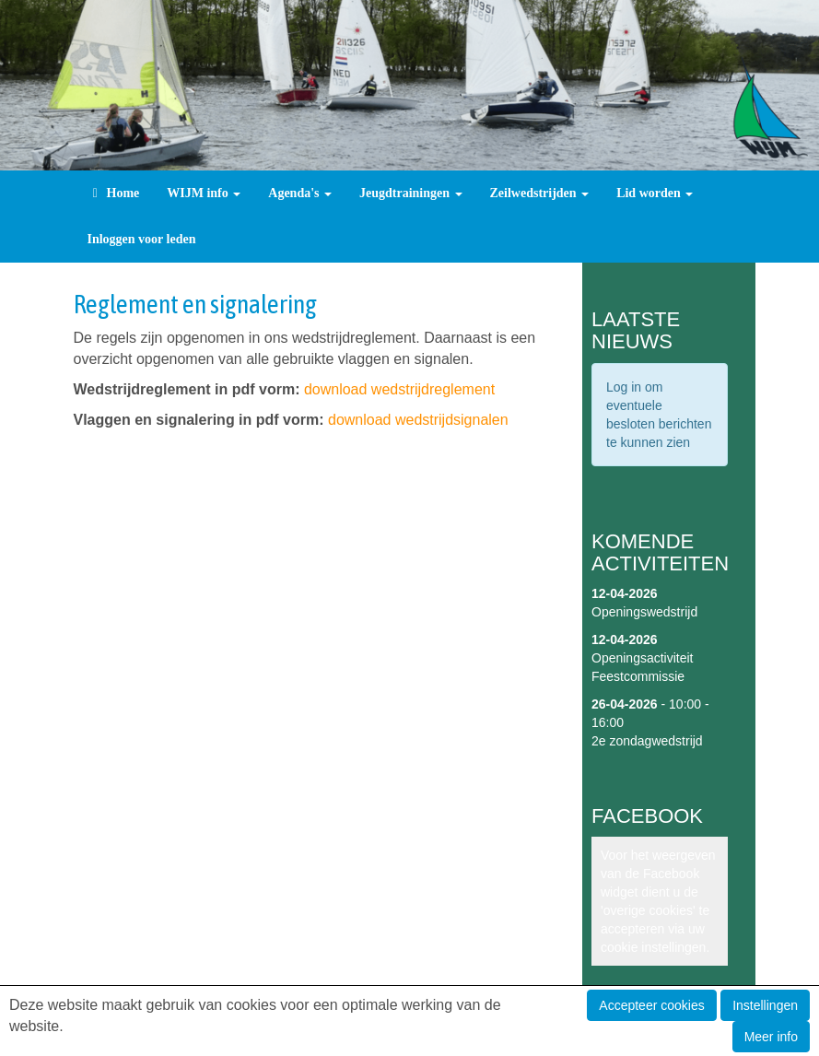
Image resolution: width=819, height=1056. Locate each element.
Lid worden (654, 193)
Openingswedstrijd (644, 611)
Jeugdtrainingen (410, 193)
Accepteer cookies (651, 1005)
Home (114, 193)
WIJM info (203, 193)
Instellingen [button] (765, 1005)
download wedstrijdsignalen (418, 420)
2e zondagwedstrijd (647, 740)
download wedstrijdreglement (399, 389)
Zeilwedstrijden (540, 193)
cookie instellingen (653, 947)
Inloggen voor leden (142, 239)
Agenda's (300, 193)
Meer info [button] (771, 1036)
